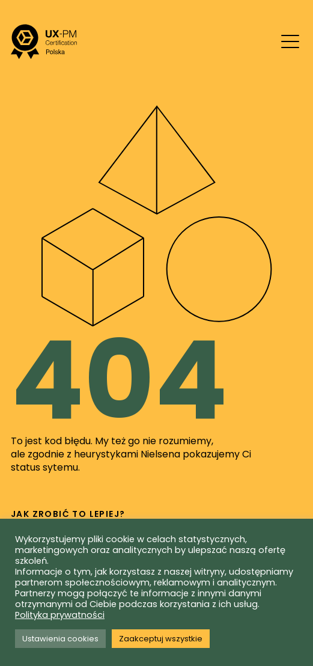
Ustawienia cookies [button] (60, 638)
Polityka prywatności (60, 614)
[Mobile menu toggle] (290, 41)
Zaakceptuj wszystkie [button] (160, 638)
